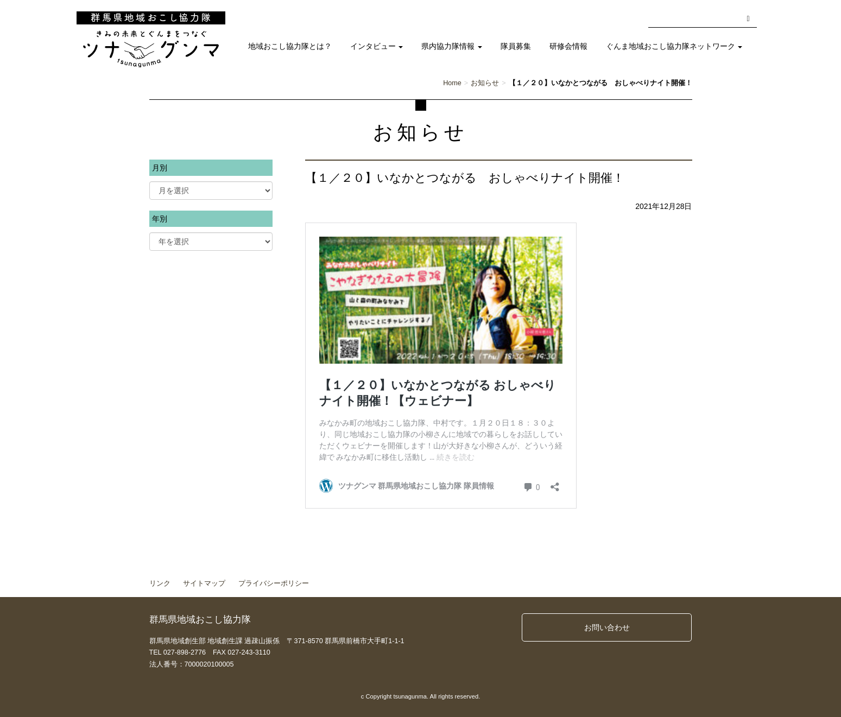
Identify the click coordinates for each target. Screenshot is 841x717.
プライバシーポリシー (273, 583)
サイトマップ (204, 583)
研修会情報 (568, 46)
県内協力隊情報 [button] (451, 46)
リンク (159, 583)
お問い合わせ (607, 627)
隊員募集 (516, 46)
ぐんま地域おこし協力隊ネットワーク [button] (674, 46)
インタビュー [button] (376, 46)
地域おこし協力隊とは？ (290, 46)
